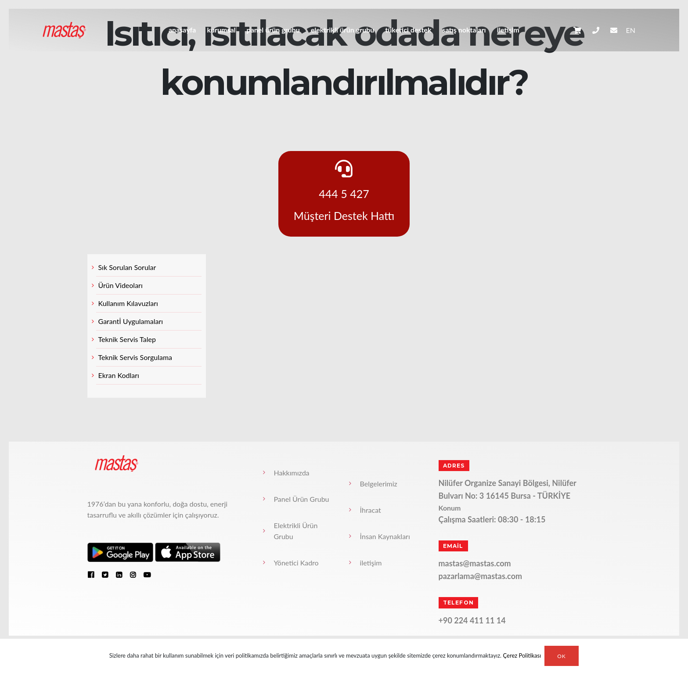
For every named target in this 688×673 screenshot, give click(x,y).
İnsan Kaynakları (385, 536)
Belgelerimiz (378, 483)
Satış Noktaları (464, 29)
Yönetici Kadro (296, 562)
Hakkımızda (292, 472)
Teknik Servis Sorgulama (135, 357)
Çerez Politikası (522, 655)
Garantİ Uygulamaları (130, 321)
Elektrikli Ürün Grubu (343, 29)
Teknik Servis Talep (127, 339)
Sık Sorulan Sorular (127, 267)
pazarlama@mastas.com (480, 576)
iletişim (508, 29)
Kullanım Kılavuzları (128, 303)
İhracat (370, 510)
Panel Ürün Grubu (273, 29)
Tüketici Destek (408, 29)
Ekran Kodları (118, 375)
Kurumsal (221, 29)
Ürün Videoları (120, 285)
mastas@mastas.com (475, 563)
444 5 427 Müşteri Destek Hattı (344, 191)
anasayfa (182, 29)
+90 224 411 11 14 (472, 620)
